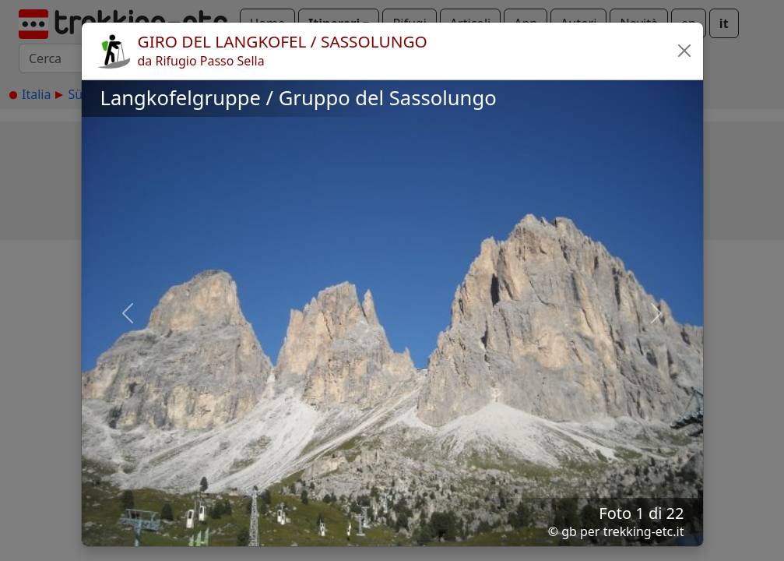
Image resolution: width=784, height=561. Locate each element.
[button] (684, 50)
